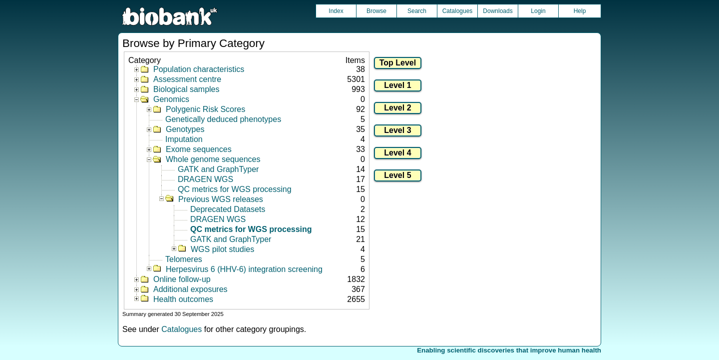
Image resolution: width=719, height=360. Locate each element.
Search (416, 11)
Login (538, 11)
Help (580, 11)
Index (336, 11)
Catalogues (457, 11)
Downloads (497, 11)
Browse (376, 11)
